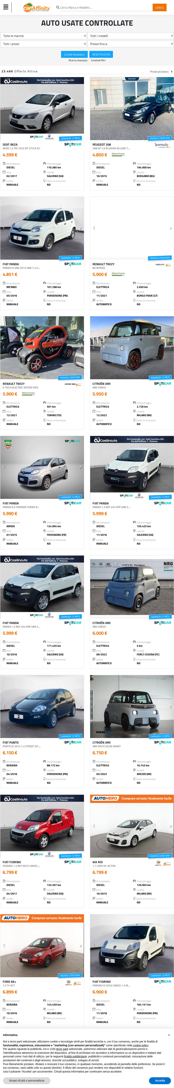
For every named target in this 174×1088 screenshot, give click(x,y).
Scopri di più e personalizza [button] (26, 1080)
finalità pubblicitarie (75, 1056)
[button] (3, 108)
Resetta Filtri (101, 54)
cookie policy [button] (140, 1045)
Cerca (160, 7)
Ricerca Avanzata (78, 60)
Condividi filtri (98, 60)
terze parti (62, 1048)
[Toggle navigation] (6, 7)
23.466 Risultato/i (74, 54)
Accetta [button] (160, 1080)
